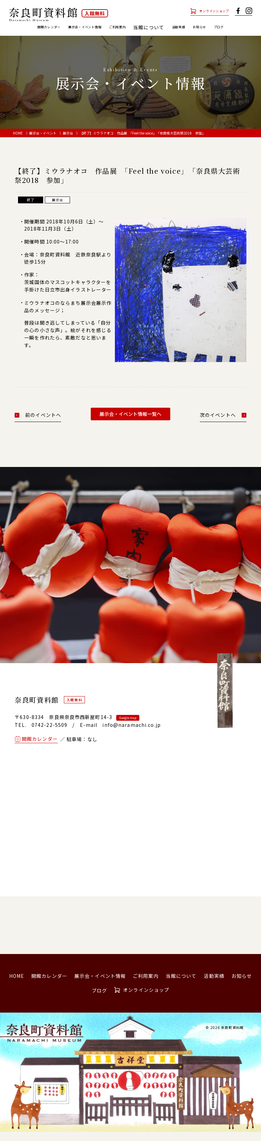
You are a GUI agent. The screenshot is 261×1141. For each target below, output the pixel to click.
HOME (18, 142)
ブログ (130, 36)
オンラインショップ (206, 10)
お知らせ (232, 27)
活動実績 (203, 27)
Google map (127, 727)
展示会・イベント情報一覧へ (130, 423)
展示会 (68, 142)
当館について (181, 985)
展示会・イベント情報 (88, 27)
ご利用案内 (134, 27)
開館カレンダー (37, 27)
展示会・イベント (42, 142)
